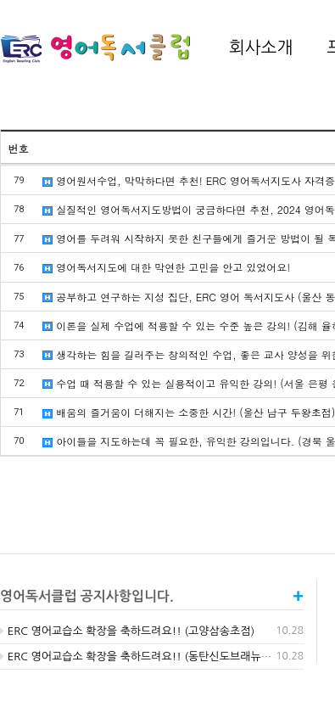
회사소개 (261, 47)
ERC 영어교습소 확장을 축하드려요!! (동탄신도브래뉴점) (138, 656)
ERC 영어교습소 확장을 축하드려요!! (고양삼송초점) (127, 631)
